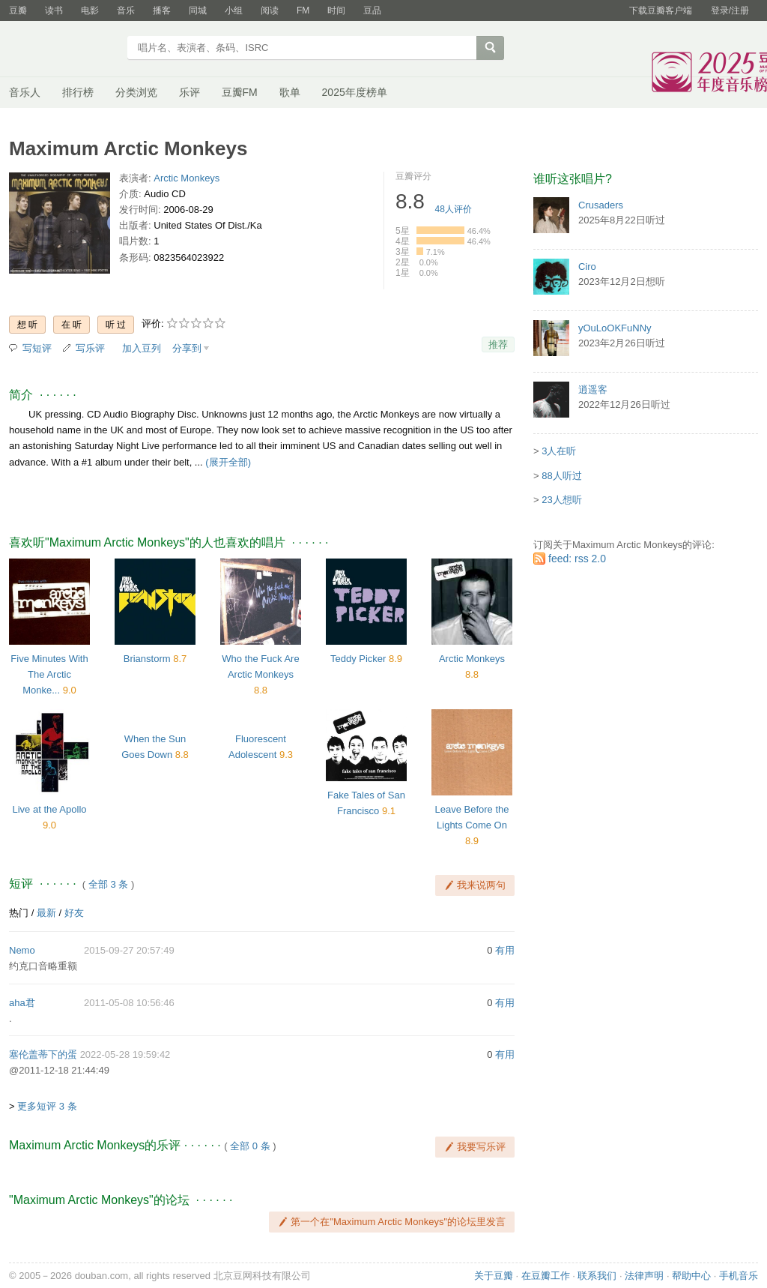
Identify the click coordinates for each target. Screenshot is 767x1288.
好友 (74, 912)
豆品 (372, 10)
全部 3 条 (108, 884)
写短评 (37, 348)
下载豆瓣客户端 (660, 10)
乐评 (189, 92)
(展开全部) (228, 462)
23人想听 (561, 499)
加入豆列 (141, 348)
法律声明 (644, 1275)
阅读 (270, 10)
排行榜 (78, 92)
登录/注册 (730, 10)
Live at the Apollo (49, 809)
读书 (54, 10)
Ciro (587, 266)
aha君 (22, 1002)
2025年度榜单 (354, 92)
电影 (90, 10)
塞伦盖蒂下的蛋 (43, 1054)
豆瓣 (18, 10)
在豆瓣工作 (545, 1275)
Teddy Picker (358, 658)
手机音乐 (738, 1275)
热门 (18, 912)
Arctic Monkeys (186, 178)
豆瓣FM (240, 92)
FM (303, 10)
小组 (234, 10)
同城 (198, 10)
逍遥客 (592, 389)
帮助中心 (691, 1275)
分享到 (186, 348)
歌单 (289, 92)
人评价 (453, 209)
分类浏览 (136, 92)
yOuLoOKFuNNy (615, 328)
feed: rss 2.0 (577, 559)
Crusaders (600, 205)
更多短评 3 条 (46, 1106)
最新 (46, 912)
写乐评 (90, 348)
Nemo (22, 950)
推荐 (498, 344)
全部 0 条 (250, 1146)
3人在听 (559, 451)
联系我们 (596, 1275)
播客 (162, 10)
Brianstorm (147, 658)
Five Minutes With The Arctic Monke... (49, 674)
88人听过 (561, 475)
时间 (336, 10)
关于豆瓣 (493, 1275)
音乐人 (24, 92)
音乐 (126, 10)
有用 (505, 950)
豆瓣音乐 (63, 49)
